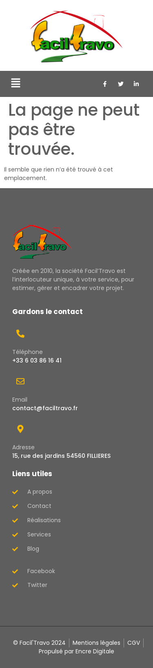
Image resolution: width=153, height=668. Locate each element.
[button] (15, 84)
